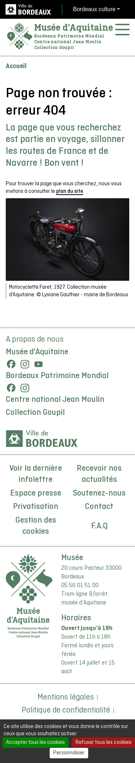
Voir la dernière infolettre (35, 474)
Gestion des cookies (35, 526)
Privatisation (35, 507)
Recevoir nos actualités (99, 474)
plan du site (69, 191)
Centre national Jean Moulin (55, 400)
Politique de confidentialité (66, 710)
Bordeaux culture (94, 9)
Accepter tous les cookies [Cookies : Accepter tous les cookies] (35, 742)
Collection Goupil (35, 413)
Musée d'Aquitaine (73, 27)
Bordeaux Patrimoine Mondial (57, 376)
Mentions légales (65, 697)
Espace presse (35, 493)
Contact (99, 507)
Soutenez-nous (99, 493)
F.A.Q (99, 526)
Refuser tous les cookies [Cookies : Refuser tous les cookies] (103, 742)
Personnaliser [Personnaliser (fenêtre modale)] (69, 753)
